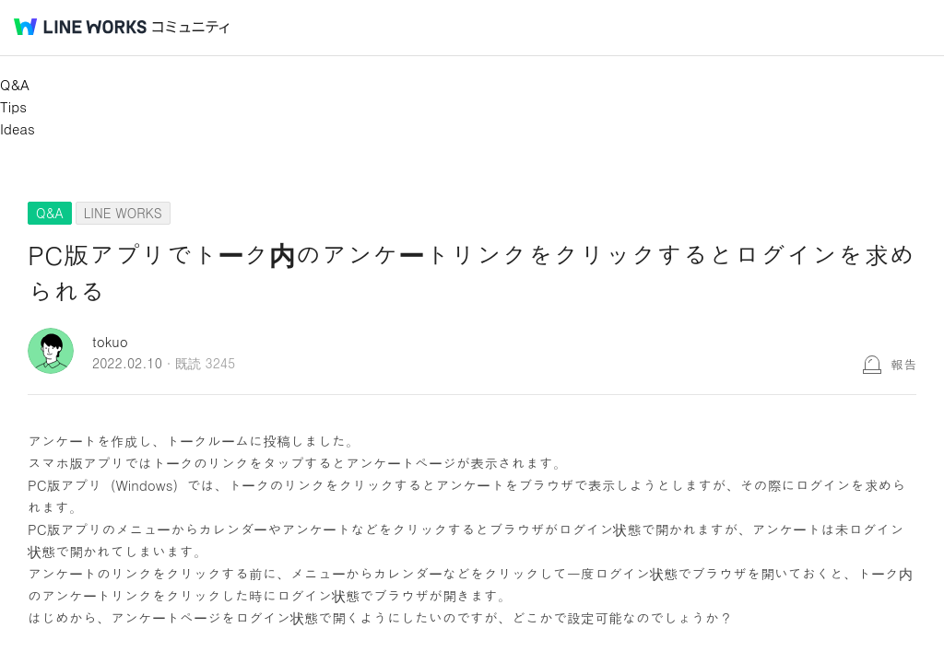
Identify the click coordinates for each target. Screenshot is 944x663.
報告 (903, 364)
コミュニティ (191, 27)
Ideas (17, 128)
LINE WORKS (123, 213)
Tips (13, 106)
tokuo (110, 341)
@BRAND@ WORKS (80, 26)
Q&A (15, 84)
